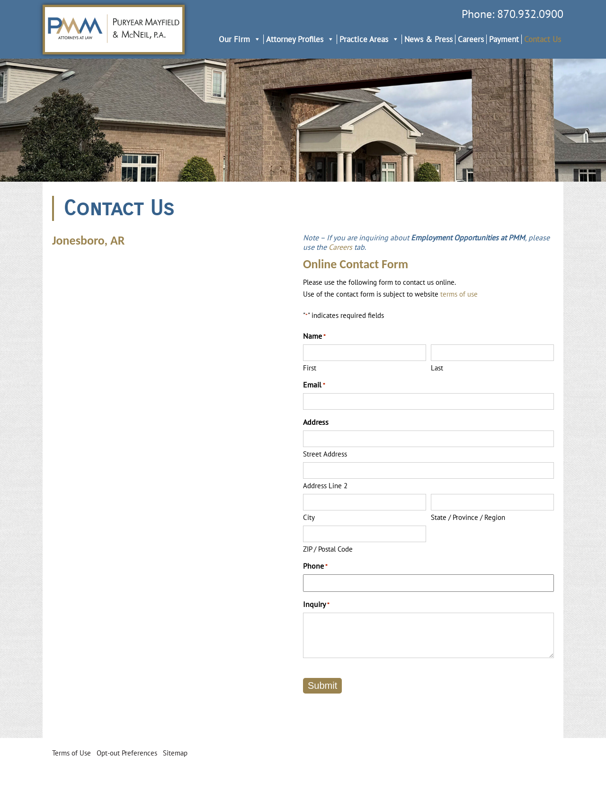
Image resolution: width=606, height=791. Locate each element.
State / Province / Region (468, 517)
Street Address (325, 453)
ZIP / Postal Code (328, 549)
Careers (471, 39)
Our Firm (240, 39)
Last (437, 367)
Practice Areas (369, 39)
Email (314, 384)
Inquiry (316, 604)
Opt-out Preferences (127, 752)
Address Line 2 (325, 485)
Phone (315, 566)
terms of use (459, 294)
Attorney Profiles (300, 39)
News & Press (428, 39)
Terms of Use (71, 752)
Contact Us (542, 39)
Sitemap (175, 752)
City (309, 517)
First (309, 367)
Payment (504, 39)
